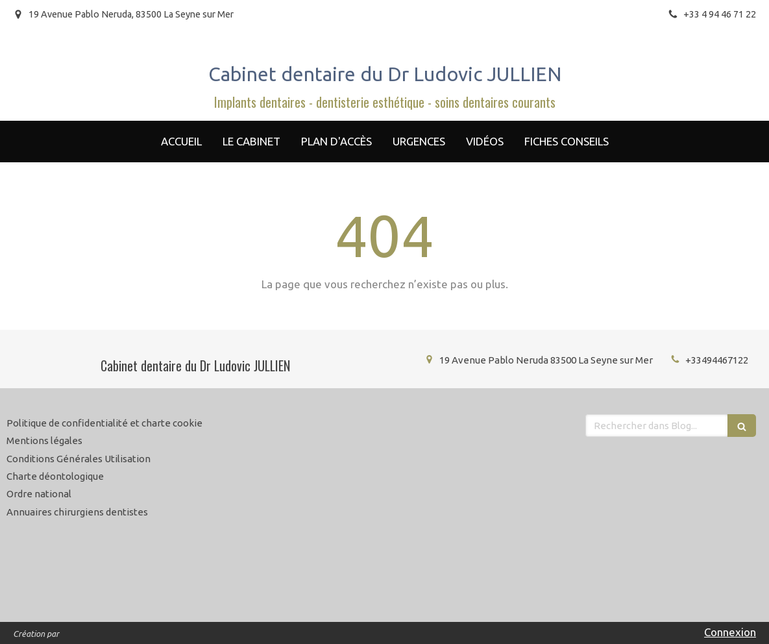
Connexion (730, 632)
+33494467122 (716, 359)
